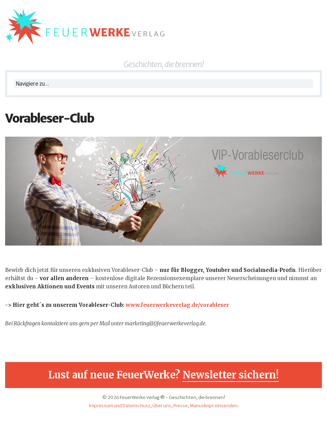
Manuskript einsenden (213, 406)
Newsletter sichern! (231, 374)
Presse (180, 406)
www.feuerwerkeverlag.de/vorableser (177, 305)
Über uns (161, 406)
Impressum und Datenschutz (119, 406)
